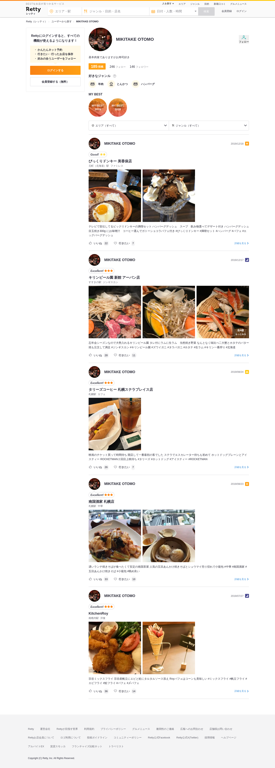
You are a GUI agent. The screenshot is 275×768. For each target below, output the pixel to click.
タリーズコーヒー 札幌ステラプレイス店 (121, 390)
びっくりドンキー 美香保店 (110, 161)
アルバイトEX (36, 746)
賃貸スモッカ (58, 746)
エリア (182, 4)
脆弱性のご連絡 (165, 728)
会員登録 (227, 11)
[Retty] (33, 10)
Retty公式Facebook (159, 737)
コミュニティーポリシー (128, 737)
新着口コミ (220, 4)
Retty (31, 728)
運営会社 (45, 728)
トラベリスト (116, 746)
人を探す (167, 3)
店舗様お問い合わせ (220, 728)
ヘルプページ (228, 737)
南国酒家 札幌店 (101, 502)
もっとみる (240, 331)
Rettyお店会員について (41, 737)
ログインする (55, 70)
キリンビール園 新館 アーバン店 (114, 278)
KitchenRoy (98, 613)
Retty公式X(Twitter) (187, 737)
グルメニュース (238, 4)
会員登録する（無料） (55, 81)
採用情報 (210, 737)
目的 (206, 4)
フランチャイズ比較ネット (87, 746)
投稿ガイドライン (97, 737)
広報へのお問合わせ (191, 728)
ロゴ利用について (70, 737)
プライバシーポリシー (113, 728)
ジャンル (195, 4)
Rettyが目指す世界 (67, 728)
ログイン (241, 11)
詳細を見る (240, 243)
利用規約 (89, 728)
